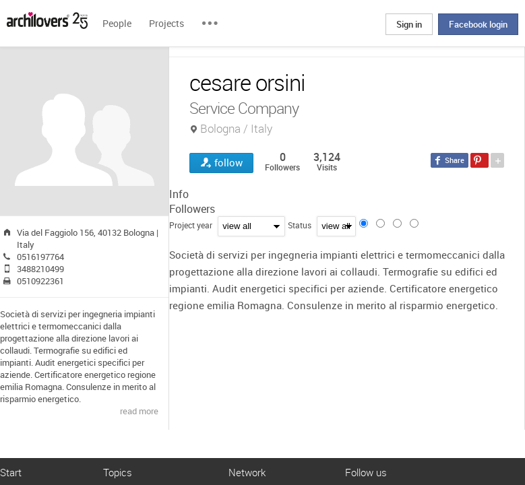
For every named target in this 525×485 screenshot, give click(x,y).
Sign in (409, 24)
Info (179, 194)
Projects (166, 23)
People (116, 23)
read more (139, 411)
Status (299, 225)
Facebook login (478, 24)
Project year (190, 225)
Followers (192, 208)
